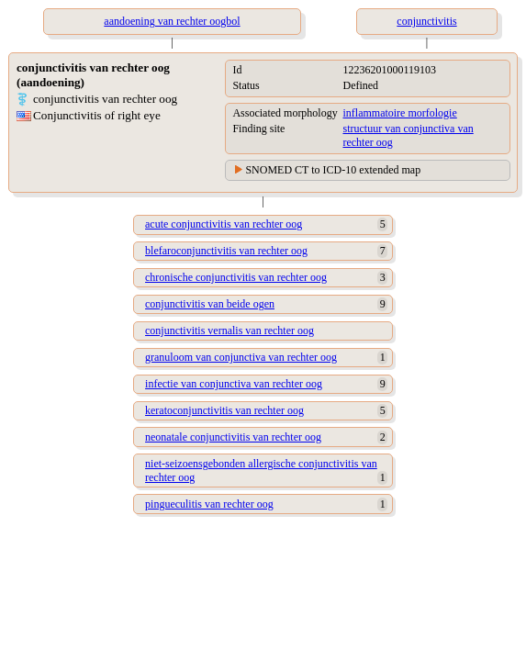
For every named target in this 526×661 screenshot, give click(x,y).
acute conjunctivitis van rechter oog (223, 224)
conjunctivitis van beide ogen (209, 303)
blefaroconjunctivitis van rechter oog (226, 250)
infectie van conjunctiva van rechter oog (233, 383)
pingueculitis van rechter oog (209, 504)
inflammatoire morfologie (399, 112)
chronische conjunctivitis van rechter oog (236, 277)
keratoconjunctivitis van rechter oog (224, 410)
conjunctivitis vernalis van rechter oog (229, 330)
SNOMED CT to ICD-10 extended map (332, 169)
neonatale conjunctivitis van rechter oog (233, 437)
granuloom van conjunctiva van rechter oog (241, 357)
